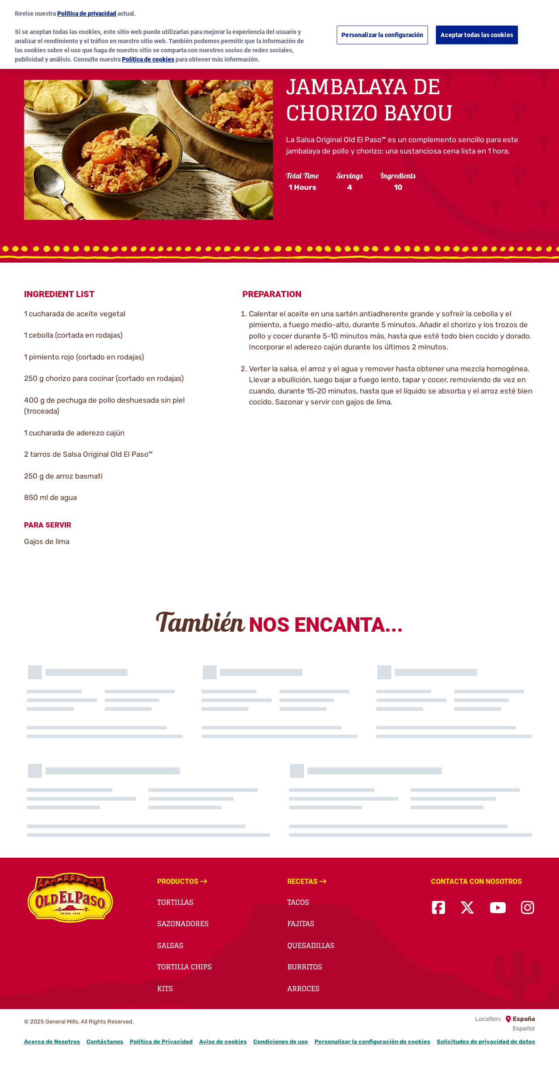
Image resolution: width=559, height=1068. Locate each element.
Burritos (304, 967)
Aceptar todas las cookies (477, 29)
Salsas (170, 945)
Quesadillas (311, 945)
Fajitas (300, 923)
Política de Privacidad (161, 1041)
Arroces (303, 988)
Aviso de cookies (223, 1041)
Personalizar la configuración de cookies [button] (372, 1041)
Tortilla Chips (184, 967)
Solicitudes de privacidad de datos (486, 1041)
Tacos (298, 902)
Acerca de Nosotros (52, 1041)
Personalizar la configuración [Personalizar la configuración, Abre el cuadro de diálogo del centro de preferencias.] (382, 29)
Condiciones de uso (280, 1041)
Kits (165, 988)
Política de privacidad (86, 8)
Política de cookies (148, 54)
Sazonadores (183, 923)
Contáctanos (104, 1041)
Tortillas (175, 902)
